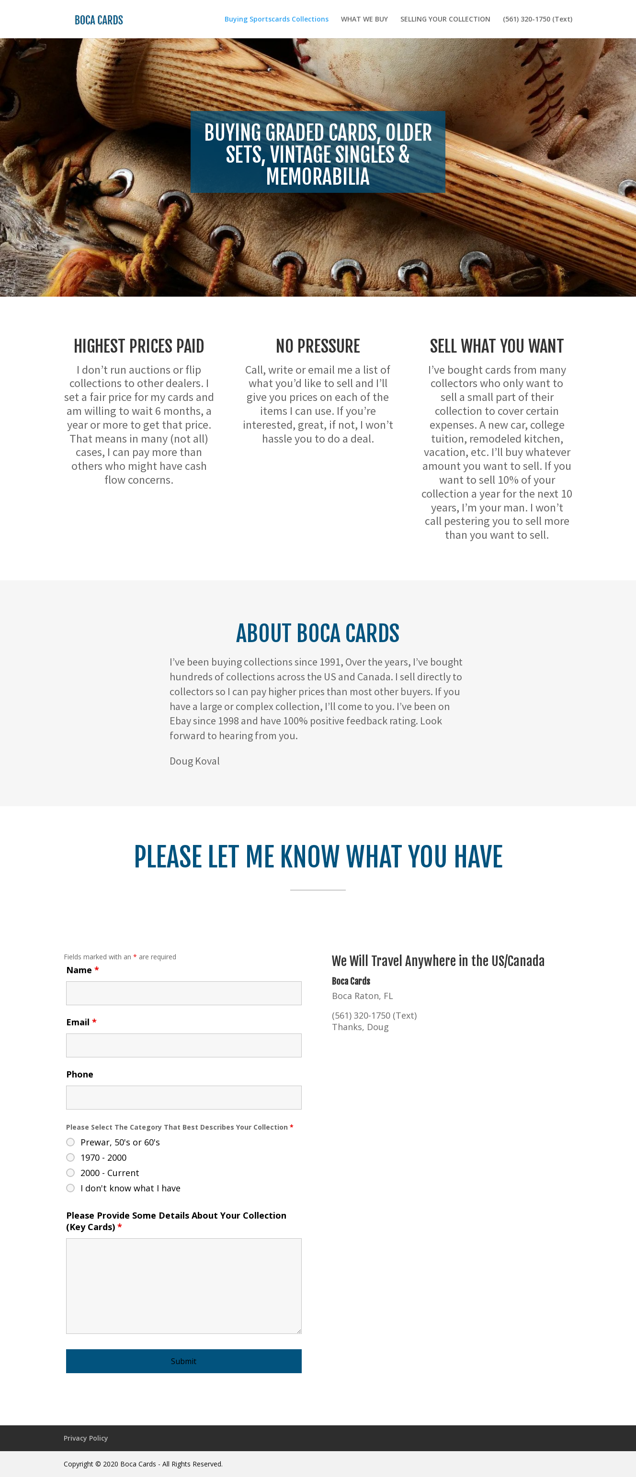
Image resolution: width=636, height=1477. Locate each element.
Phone (79, 1074)
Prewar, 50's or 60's (120, 1142)
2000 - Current (109, 1172)
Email (81, 1022)
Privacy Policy (86, 1438)
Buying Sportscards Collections (277, 19)
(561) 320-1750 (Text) (537, 19)
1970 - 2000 (103, 1157)
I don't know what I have (130, 1188)
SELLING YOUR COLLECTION (445, 19)
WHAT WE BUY (364, 19)
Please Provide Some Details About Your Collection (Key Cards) (176, 1221)
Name (82, 970)
